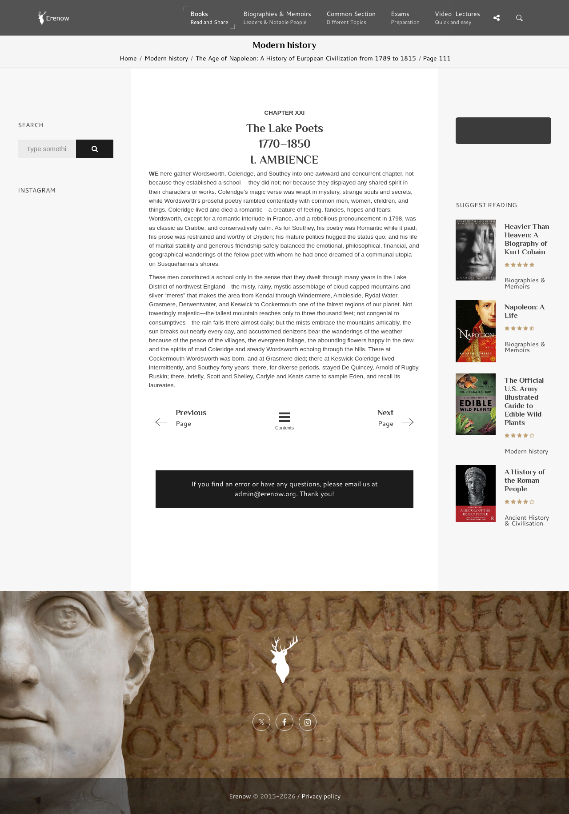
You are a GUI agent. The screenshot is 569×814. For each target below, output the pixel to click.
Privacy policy (321, 796)
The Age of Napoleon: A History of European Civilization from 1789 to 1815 (306, 58)
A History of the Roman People (525, 480)
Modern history (166, 58)
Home (128, 58)
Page (203, 417)
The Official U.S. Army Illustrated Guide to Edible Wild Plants (524, 401)
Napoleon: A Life (525, 311)
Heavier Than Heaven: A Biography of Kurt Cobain (527, 239)
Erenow (240, 796)
